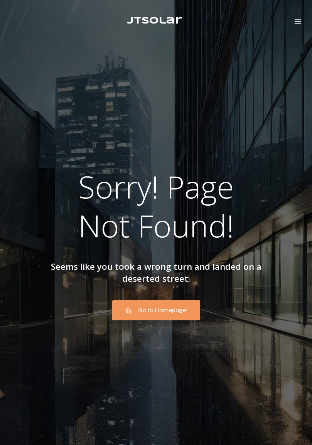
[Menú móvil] (297, 21)
